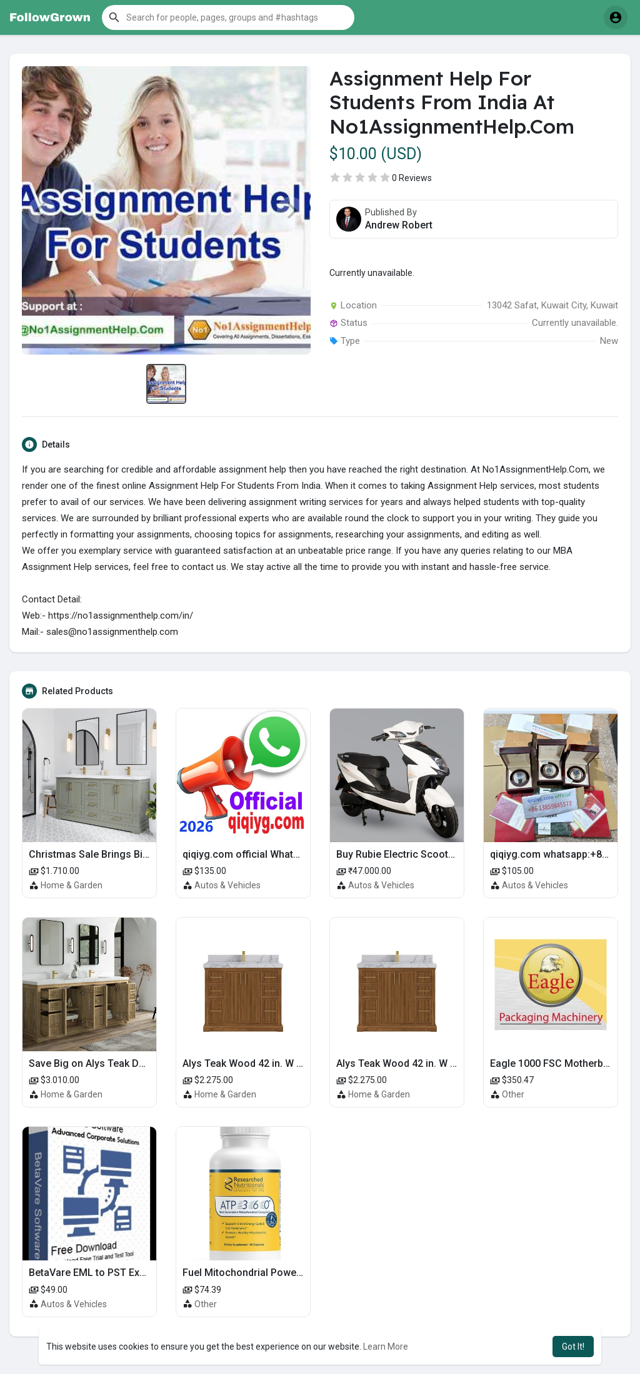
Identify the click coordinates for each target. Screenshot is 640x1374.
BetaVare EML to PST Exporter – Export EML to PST (146, 1272)
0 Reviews (412, 178)
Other (513, 1094)
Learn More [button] (385, 1347)
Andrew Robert (398, 225)
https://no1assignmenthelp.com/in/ (120, 615)
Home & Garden (71, 885)
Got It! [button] (573, 1347)
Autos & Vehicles (227, 885)
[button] (228, 17)
